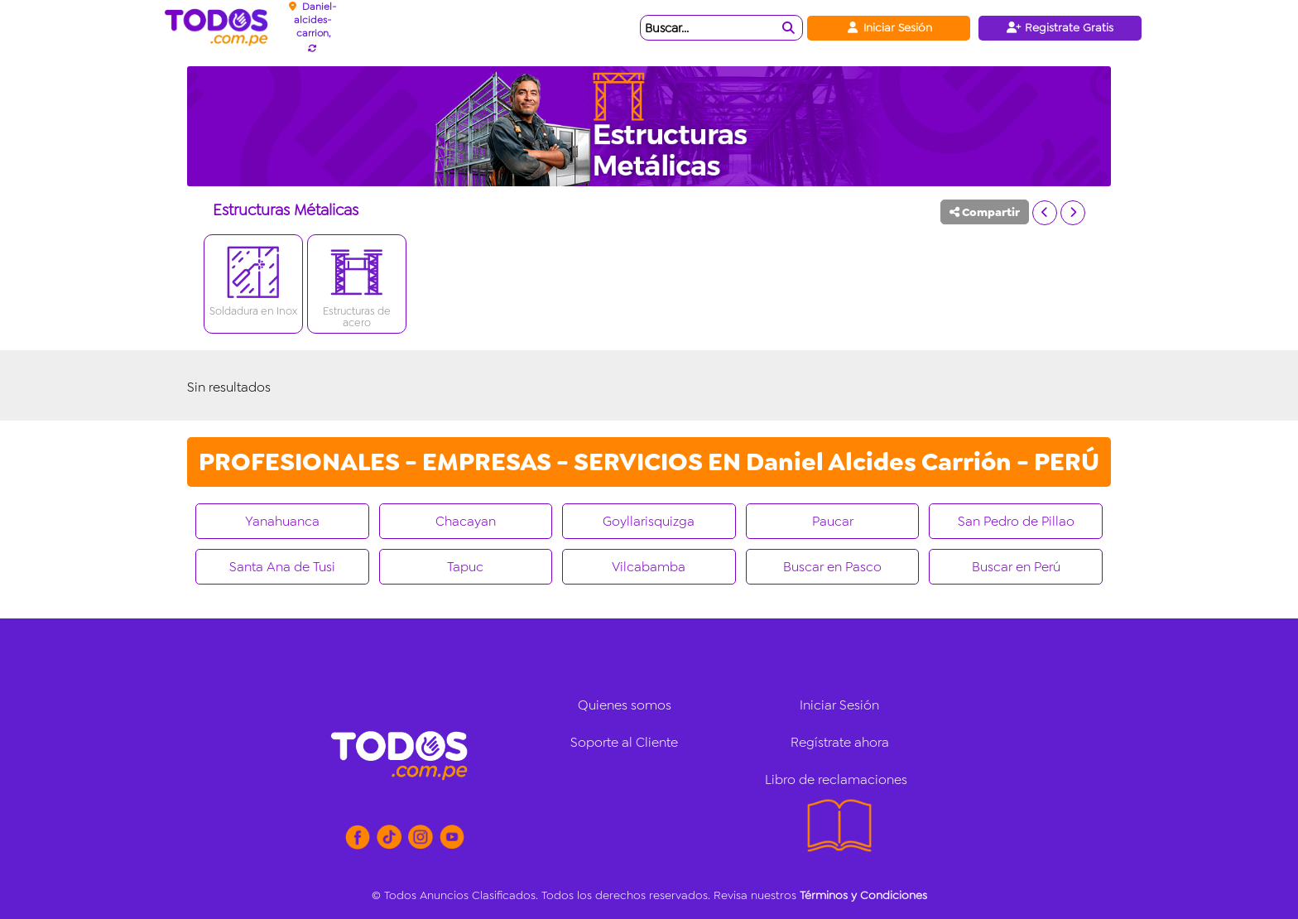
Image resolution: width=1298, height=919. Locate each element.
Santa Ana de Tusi (282, 566)
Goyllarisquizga (649, 521)
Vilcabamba (648, 566)
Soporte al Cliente (624, 742)
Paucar (832, 521)
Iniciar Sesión (888, 27)
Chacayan (465, 521)
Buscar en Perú (1016, 566)
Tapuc (465, 566)
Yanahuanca (282, 521)
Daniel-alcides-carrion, (315, 20)
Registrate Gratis (1060, 27)
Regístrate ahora (840, 742)
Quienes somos (624, 705)
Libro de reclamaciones (836, 779)
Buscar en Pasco (832, 566)
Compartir (984, 211)
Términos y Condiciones (863, 895)
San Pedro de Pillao (1016, 521)
